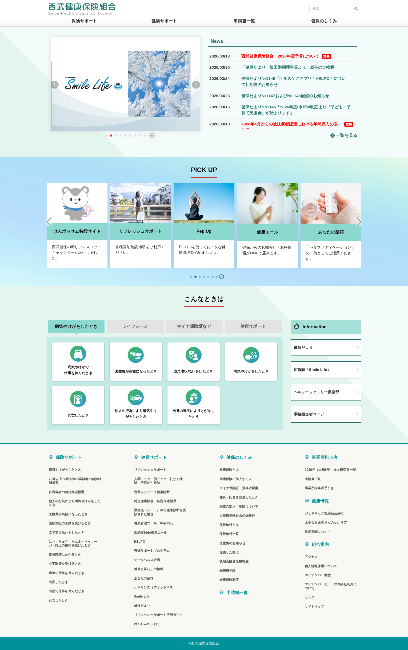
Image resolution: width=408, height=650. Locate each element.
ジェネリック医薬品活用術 (324, 513)
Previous (55, 85)
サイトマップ (314, 606)
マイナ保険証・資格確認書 (238, 488)
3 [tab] (116, 135)
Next (196, 85)
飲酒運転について (318, 532)
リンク (309, 597)
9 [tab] (144, 135)
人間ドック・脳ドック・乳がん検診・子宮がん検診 (158, 481)
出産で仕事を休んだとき (67, 591)
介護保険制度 (229, 580)
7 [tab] (135, 135)
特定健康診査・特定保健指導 (155, 501)
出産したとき (58, 582)
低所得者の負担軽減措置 (67, 492)
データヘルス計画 (147, 560)
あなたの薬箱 (331, 232)
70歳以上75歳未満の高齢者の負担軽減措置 (75, 481)
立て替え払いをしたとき (67, 532)
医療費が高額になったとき (68, 514)
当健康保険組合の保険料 (237, 515)
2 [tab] (111, 135)
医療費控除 (227, 571)
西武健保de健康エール (150, 532)
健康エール (267, 232)
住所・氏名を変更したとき (238, 497)
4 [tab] (120, 135)
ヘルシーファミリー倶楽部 (316, 392)
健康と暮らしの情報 (148, 569)
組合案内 (320, 544)
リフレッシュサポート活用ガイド (158, 615)
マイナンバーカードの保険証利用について (331, 586)
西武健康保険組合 (82, 6)
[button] (191, 277)
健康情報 (320, 501)
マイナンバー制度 (318, 575)
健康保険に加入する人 (235, 479)
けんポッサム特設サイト (77, 231)
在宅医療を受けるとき (65, 564)
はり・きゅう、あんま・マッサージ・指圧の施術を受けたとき (73, 543)
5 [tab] (125, 135)
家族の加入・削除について (238, 506)
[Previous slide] (49, 222)
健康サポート (154, 457)
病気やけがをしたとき (65, 470)
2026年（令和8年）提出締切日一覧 (330, 470)
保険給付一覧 (229, 534)
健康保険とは (229, 470)
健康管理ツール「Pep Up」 (154, 523)
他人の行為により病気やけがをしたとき (75, 503)
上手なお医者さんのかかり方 (326, 522)
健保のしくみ (239, 457)
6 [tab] (130, 135)
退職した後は (229, 552)
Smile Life (142, 596)
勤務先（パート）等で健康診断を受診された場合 (160, 512)
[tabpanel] (125, 84)
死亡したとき (58, 600)
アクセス (311, 557)
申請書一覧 (237, 592)
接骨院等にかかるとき (65, 555)
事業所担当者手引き (319, 488)
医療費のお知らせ (232, 543)
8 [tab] (140, 135)
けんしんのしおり (147, 624)
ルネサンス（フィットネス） (155, 587)
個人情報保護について (321, 566)
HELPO (139, 541)
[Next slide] (359, 222)
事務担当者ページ (309, 414)
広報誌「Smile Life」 (312, 369)
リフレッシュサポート (140, 231)
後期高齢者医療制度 (234, 561)
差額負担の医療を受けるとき (70, 523)
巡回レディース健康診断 (152, 492)
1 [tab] (106, 135)
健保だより (303, 347)
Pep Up (204, 231)
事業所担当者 (325, 457)
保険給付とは (229, 525)
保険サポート (69, 457)
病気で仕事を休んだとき (67, 573)
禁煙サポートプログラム (152, 551)
